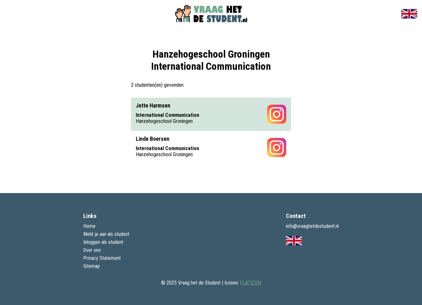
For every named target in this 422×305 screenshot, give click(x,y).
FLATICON (250, 283)
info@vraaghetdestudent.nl (312, 226)
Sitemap (91, 266)
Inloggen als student (103, 242)
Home (89, 226)
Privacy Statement (102, 258)
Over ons (92, 250)
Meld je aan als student (106, 234)
